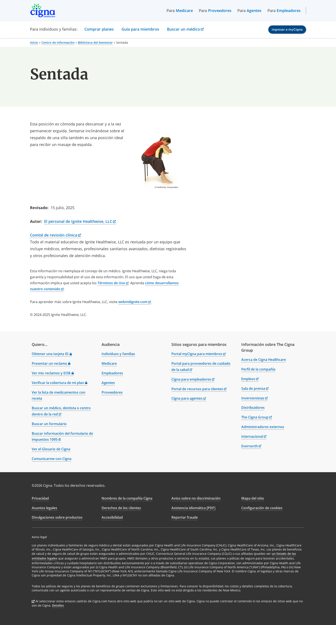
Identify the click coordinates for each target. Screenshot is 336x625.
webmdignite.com (134, 301)
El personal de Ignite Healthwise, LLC (80, 221)
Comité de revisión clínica (55, 235)
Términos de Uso (113, 283)
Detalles (58, 605)
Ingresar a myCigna (287, 29)
